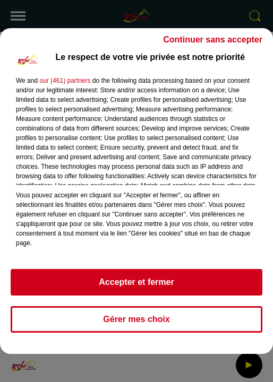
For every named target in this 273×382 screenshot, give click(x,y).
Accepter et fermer (136, 281)
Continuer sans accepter (212, 39)
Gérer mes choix (136, 319)
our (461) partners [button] (64, 80)
